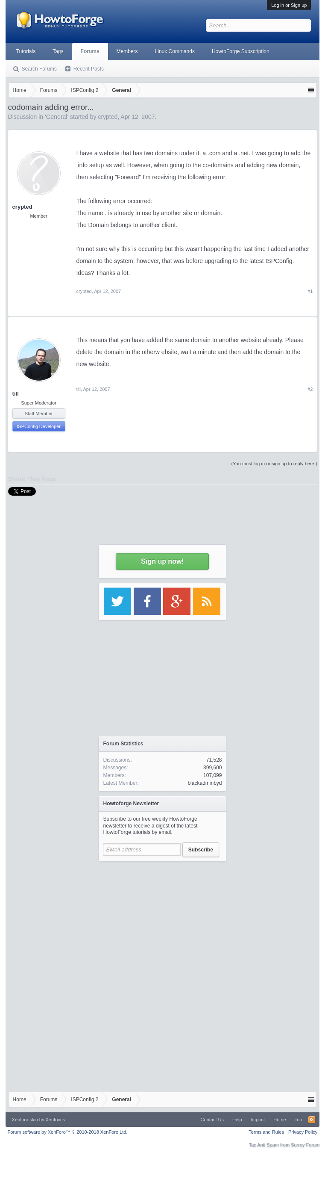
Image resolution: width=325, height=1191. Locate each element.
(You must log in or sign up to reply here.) (274, 463)
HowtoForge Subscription (240, 51)
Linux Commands (175, 51)
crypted (22, 207)
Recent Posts (88, 69)
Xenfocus (55, 1119)
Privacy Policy (302, 1132)
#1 (310, 291)
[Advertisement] (162, 919)
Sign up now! (162, 561)
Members (127, 51)
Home (279, 1119)
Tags (58, 51)
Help (237, 1119)
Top (298, 1119)
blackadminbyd (204, 783)
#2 (310, 389)
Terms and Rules (266, 1132)
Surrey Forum (305, 1144)
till (15, 393)
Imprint (258, 1119)
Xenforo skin (25, 1119)
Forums (90, 51)
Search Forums (39, 69)
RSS (311, 1119)
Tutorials (26, 51)
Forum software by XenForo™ (68, 1132)
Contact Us (212, 1119)
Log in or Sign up (289, 5)
